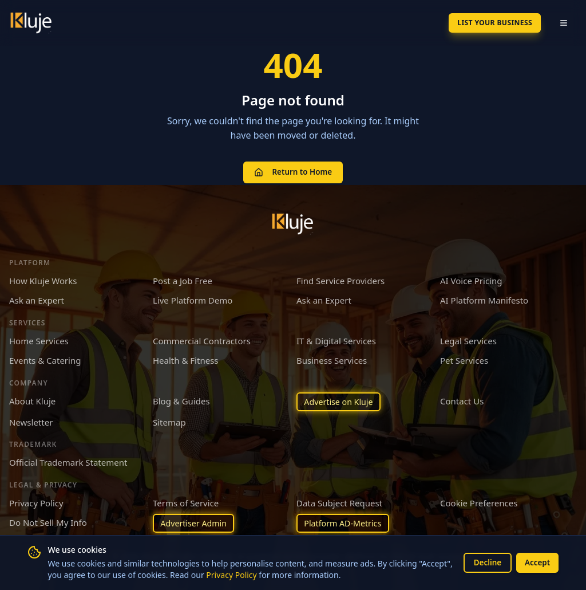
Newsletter (31, 421)
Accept (536, 562)
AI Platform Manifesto (484, 298)
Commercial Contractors (202, 339)
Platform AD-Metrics (345, 523)
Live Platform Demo (192, 298)
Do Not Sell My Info (48, 522)
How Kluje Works (43, 279)
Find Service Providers (340, 279)
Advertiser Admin (196, 523)
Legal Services (468, 339)
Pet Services (464, 358)
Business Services (331, 358)
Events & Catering (45, 358)
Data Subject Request (339, 502)
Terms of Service (186, 502)
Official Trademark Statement (68, 461)
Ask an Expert (36, 298)
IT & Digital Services (336, 339)
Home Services (39, 339)
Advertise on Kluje (340, 400)
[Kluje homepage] (293, 222)
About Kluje (32, 399)
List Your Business (488, 22)
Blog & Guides (181, 399)
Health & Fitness (186, 358)
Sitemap (169, 421)
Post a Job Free (182, 279)
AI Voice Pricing (471, 279)
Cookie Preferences (478, 502)
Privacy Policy (267, 574)
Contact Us (462, 399)
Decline (484, 562)
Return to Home (292, 171)
